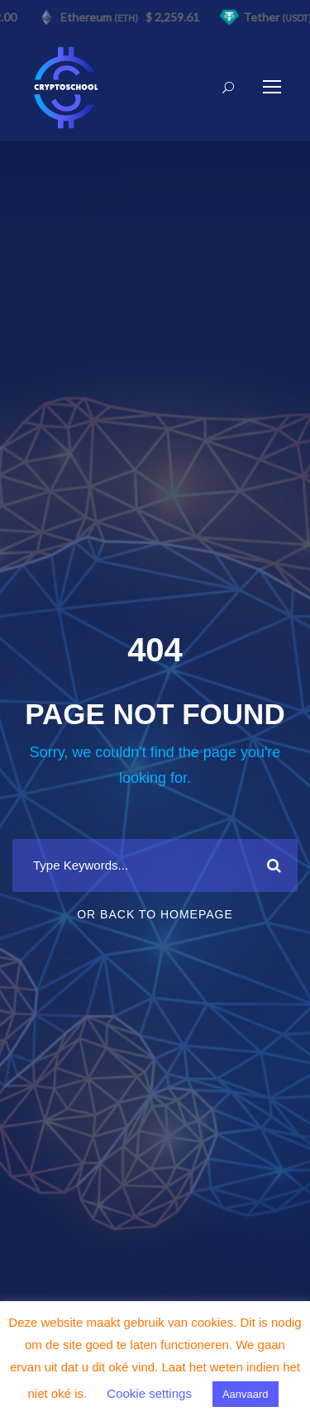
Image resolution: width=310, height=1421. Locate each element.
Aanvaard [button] (245, 1394)
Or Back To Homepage (155, 914)
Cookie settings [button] (149, 1393)
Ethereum (101, 17)
